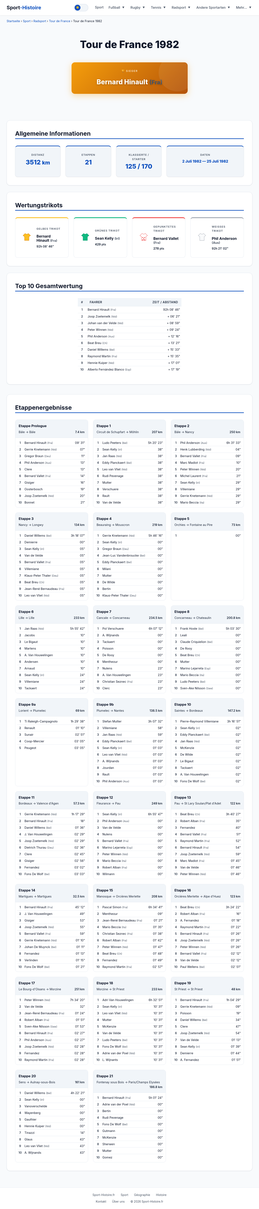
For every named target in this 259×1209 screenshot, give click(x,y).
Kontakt (101, 1201)
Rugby (135, 7)
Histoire (161, 1195)
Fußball (114, 7)
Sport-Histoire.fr (103, 1195)
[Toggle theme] (81, 7)
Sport (24, 8)
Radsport (179, 7)
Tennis (156, 7)
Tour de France (59, 21)
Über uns (118, 1201)
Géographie (142, 1195)
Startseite (13, 21)
